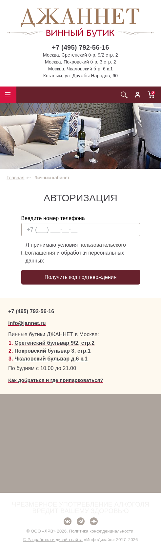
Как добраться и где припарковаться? (55, 380)
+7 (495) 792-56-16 (80, 47)
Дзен (94, 521)
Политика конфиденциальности (101, 531)
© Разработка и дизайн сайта (52, 539)
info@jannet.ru (27, 323)
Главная (15, 177)
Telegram (81, 521)
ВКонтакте (67, 521)
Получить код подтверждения (81, 277)
